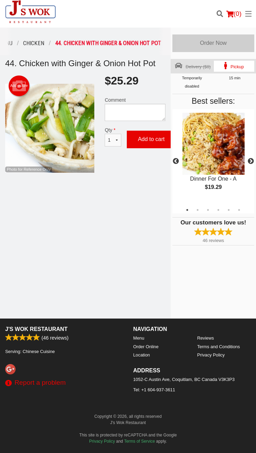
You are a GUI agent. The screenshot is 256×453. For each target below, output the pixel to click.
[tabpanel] (213, 157)
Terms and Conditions (218, 346)
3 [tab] (208, 210)
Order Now (213, 43)
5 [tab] (228, 210)
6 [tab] (239, 210)
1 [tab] (187, 210)
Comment (135, 109)
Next (250, 161)
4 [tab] (218, 210)
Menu (138, 338)
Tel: (154, 389)
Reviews (205, 338)
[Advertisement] (85, 195)
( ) (233, 14)
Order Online (146, 346)
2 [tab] (197, 210)
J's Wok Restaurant (36, 329)
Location (141, 355)
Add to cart (151, 139)
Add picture (19, 86)
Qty (113, 137)
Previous (175, 161)
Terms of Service (139, 441)
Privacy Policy (211, 355)
